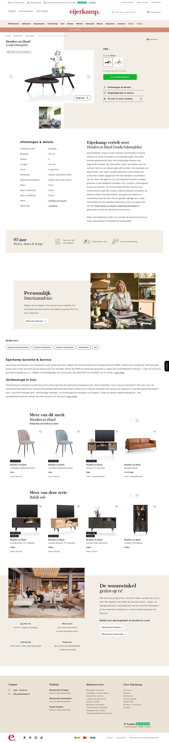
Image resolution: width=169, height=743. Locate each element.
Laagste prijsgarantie (96, 699)
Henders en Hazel (57, 201)
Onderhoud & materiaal (97, 707)
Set (95, 347)
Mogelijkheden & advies (121, 93)
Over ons (127, 690)
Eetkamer (26, 24)
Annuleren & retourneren (97, 693)
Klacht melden (93, 702)
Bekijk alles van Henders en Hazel (44, 423)
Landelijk (53, 206)
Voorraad (90, 24)
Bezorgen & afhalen (95, 690)
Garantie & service (94, 696)
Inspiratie (110, 24)
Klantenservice (128, 2)
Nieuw (100, 24)
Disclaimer (121, 737)
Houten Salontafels (64, 347)
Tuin (62, 24)
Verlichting (52, 24)
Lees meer (119, 372)
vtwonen (121, 24)
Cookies (127, 707)
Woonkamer (13, 24)
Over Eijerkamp (132, 684)
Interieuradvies (26, 11)
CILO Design (42, 11)
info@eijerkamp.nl (19, 694)
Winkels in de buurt (132, 705)
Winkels (12, 11)
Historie (126, 693)
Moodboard (156, 2)
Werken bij (128, 696)
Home (8, 35)
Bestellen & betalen (95, 705)
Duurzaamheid (129, 699)
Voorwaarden (134, 737)
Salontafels (30, 35)
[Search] (126, 12)
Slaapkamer (39, 24)
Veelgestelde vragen (95, 710)
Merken (79, 24)
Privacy (110, 737)
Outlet (140, 24)
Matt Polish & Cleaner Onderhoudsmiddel (116, 206)
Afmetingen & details (119, 87)
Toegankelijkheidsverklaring (99, 713)
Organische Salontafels (18, 347)
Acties (131, 24)
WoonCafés (128, 702)
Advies (70, 24)
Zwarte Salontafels (42, 347)
